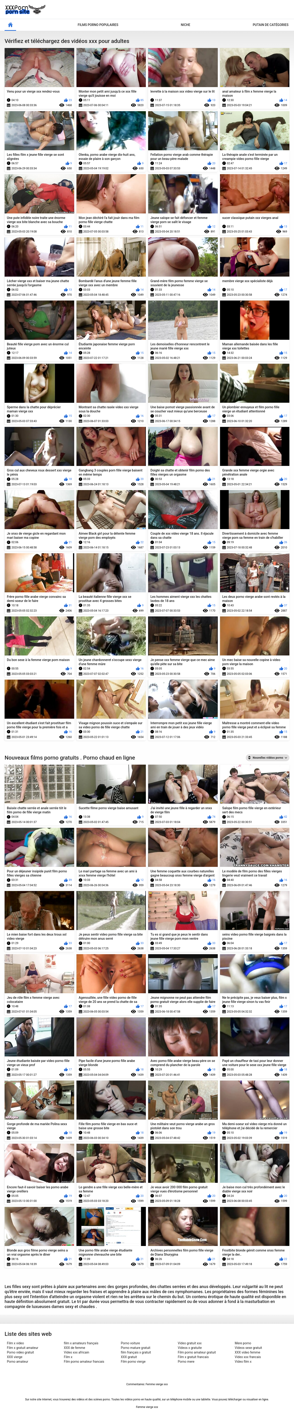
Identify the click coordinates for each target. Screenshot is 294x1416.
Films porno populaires (98, 25)
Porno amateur (17, 1361)
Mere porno (243, 1343)
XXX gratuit (129, 1357)
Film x (68, 1357)
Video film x (243, 1361)
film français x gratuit (136, 1352)
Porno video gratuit (20, 1352)
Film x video (15, 1343)
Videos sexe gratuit (248, 1348)
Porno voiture (130, 1343)
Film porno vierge (133, 1361)
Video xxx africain (76, 1352)
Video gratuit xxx (190, 1343)
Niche (185, 25)
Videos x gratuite (190, 1348)
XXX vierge (14, 1357)
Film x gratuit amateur (22, 1348)
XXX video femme (247, 1352)
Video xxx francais (248, 1357)
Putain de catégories (270, 25)
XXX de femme (74, 1348)
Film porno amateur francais (84, 1361)
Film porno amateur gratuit (197, 1352)
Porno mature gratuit (135, 1348)
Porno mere (186, 1361)
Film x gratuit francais (193, 1357)
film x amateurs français (81, 1343)
